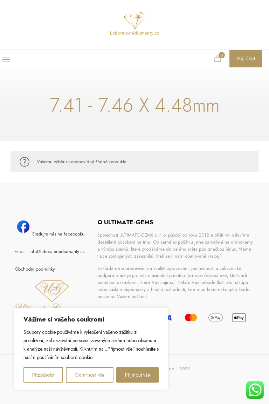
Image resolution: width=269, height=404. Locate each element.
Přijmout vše (137, 374)
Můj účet (245, 58)
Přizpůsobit (43, 374)
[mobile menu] (6, 59)
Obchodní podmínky (35, 269)
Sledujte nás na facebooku (49, 234)
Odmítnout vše (89, 374)
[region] (91, 349)
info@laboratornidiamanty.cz (57, 251)
